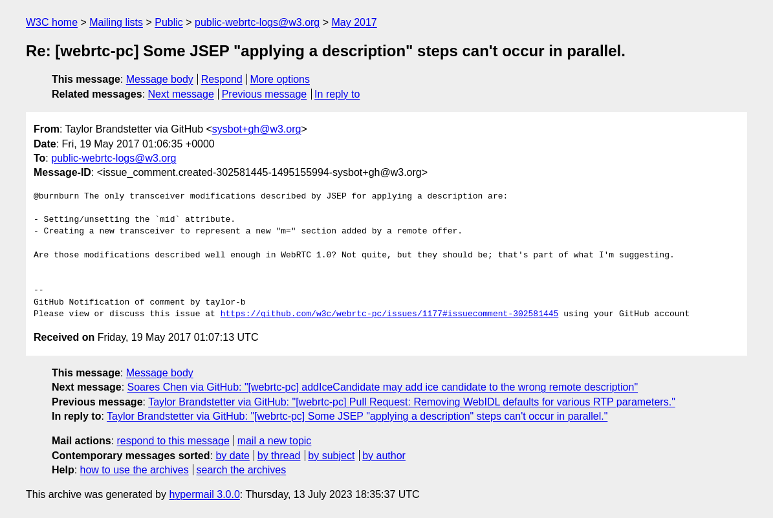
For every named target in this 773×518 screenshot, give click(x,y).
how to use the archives (134, 469)
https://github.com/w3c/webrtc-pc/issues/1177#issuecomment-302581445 (390, 314)
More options (280, 79)
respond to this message (172, 440)
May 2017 (354, 22)
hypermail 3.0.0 (204, 494)
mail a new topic (274, 440)
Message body (159, 79)
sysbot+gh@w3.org (256, 129)
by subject (331, 455)
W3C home (52, 22)
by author (384, 455)
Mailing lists (116, 22)
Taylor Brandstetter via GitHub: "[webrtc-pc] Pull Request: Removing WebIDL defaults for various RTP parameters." (411, 401)
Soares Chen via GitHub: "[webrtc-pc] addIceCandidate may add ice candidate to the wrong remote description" (382, 387)
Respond (222, 79)
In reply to (337, 94)
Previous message (264, 94)
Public (169, 22)
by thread (279, 455)
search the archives (242, 469)
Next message (181, 94)
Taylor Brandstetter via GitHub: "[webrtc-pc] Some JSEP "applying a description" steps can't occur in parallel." (357, 416)
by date (232, 455)
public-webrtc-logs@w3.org (257, 22)
